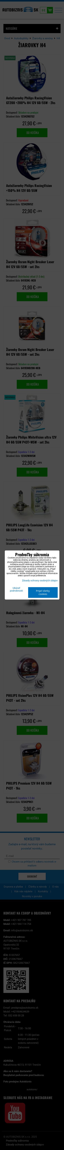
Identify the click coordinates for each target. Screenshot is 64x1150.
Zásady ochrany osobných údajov (40, 580)
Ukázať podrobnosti (16, 589)
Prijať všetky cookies (43, 592)
